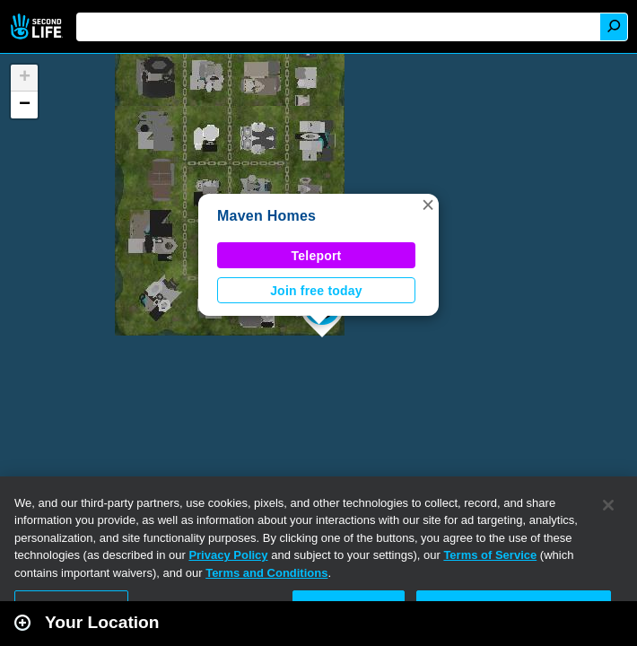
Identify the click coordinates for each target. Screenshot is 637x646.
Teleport (317, 256)
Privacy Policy (227, 555)
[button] (428, 204)
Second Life (38, 26)
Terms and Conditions (266, 573)
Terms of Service (490, 555)
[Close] (608, 505)
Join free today (316, 291)
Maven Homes (266, 215)
